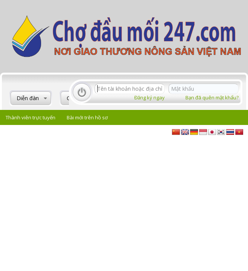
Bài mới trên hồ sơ (87, 117)
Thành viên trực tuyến (30, 117)
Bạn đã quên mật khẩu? (212, 97)
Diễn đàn (28, 98)
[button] (45, 98)
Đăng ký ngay (149, 97)
